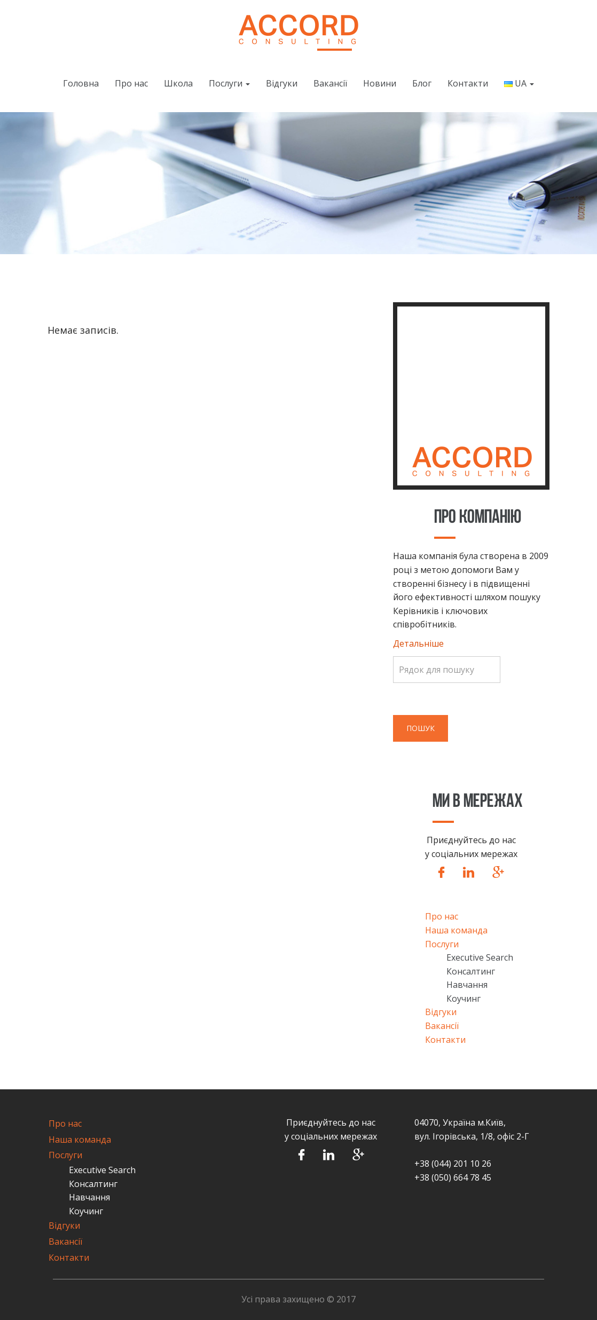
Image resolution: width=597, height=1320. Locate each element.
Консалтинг (470, 971)
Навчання (467, 985)
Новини (379, 83)
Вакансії (330, 83)
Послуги (229, 83)
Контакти (467, 83)
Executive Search (479, 957)
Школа (178, 83)
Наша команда (456, 930)
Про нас (131, 83)
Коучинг (463, 998)
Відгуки (281, 83)
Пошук (420, 728)
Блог (421, 83)
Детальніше (418, 643)
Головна (81, 83)
